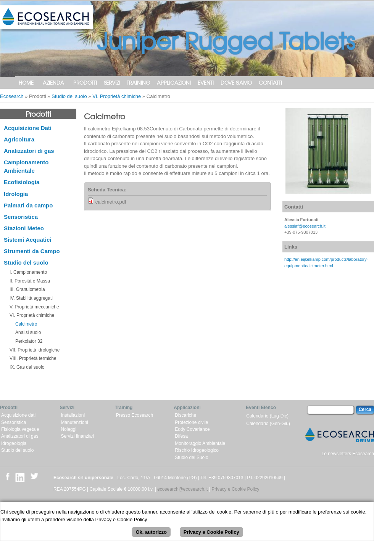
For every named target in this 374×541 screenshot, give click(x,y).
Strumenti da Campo (32, 251)
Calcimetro (26, 324)
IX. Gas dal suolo (27, 367)
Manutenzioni (74, 422)
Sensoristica (21, 217)
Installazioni (73, 415)
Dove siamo (236, 82)
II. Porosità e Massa (30, 281)
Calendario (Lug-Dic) (267, 416)
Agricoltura (19, 139)
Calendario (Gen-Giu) (268, 423)
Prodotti (85, 82)
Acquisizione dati (18, 415)
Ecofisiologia (21, 182)
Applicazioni (174, 82)
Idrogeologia (13, 443)
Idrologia (16, 194)
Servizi (112, 82)
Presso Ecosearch (134, 415)
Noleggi (68, 429)
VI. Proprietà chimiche (116, 96)
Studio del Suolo (191, 457)
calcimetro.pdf (110, 202)
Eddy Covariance (192, 429)
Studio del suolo (69, 96)
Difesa (181, 436)
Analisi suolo (28, 332)
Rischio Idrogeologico (197, 450)
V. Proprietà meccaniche (34, 307)
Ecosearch (11, 96)
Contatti (270, 82)
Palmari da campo (28, 205)
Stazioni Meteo (24, 228)
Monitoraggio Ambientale (200, 443)
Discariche (185, 415)
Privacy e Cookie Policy (235, 489)
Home (26, 82)
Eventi (206, 82)
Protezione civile (191, 422)
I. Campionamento (28, 272)
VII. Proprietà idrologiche (35, 350)
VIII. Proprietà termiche (33, 358)
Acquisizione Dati (28, 128)
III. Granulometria (27, 289)
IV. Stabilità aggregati (31, 298)
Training (138, 82)
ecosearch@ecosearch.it (182, 489)
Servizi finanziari (77, 436)
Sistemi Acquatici (27, 239)
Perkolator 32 (28, 341)
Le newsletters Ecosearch (348, 453)
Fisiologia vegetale (20, 429)
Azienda (53, 82)
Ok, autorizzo (151, 535)
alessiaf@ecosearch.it (305, 226)
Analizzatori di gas (29, 151)
